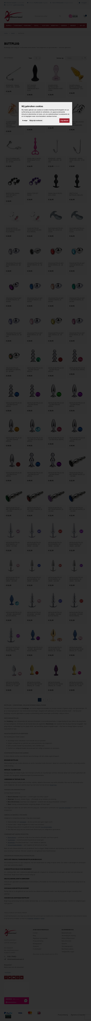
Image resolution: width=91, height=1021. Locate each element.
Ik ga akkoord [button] (64, 120)
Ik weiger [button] (24, 120)
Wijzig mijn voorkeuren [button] (36, 120)
